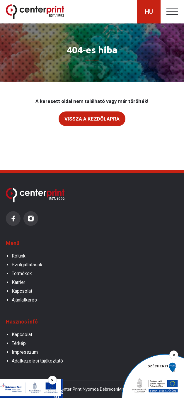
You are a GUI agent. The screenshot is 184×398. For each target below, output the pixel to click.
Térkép (19, 343)
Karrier (18, 282)
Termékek (22, 273)
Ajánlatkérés (24, 300)
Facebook (13, 218)
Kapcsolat (22, 291)
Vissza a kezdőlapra (92, 119)
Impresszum (25, 352)
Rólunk (18, 256)
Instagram (30, 218)
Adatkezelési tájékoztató (37, 361)
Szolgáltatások (27, 264)
